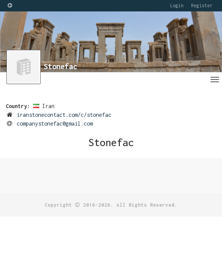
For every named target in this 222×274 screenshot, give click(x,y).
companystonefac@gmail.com (55, 123)
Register (201, 5)
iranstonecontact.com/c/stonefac (64, 115)
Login (177, 5)
